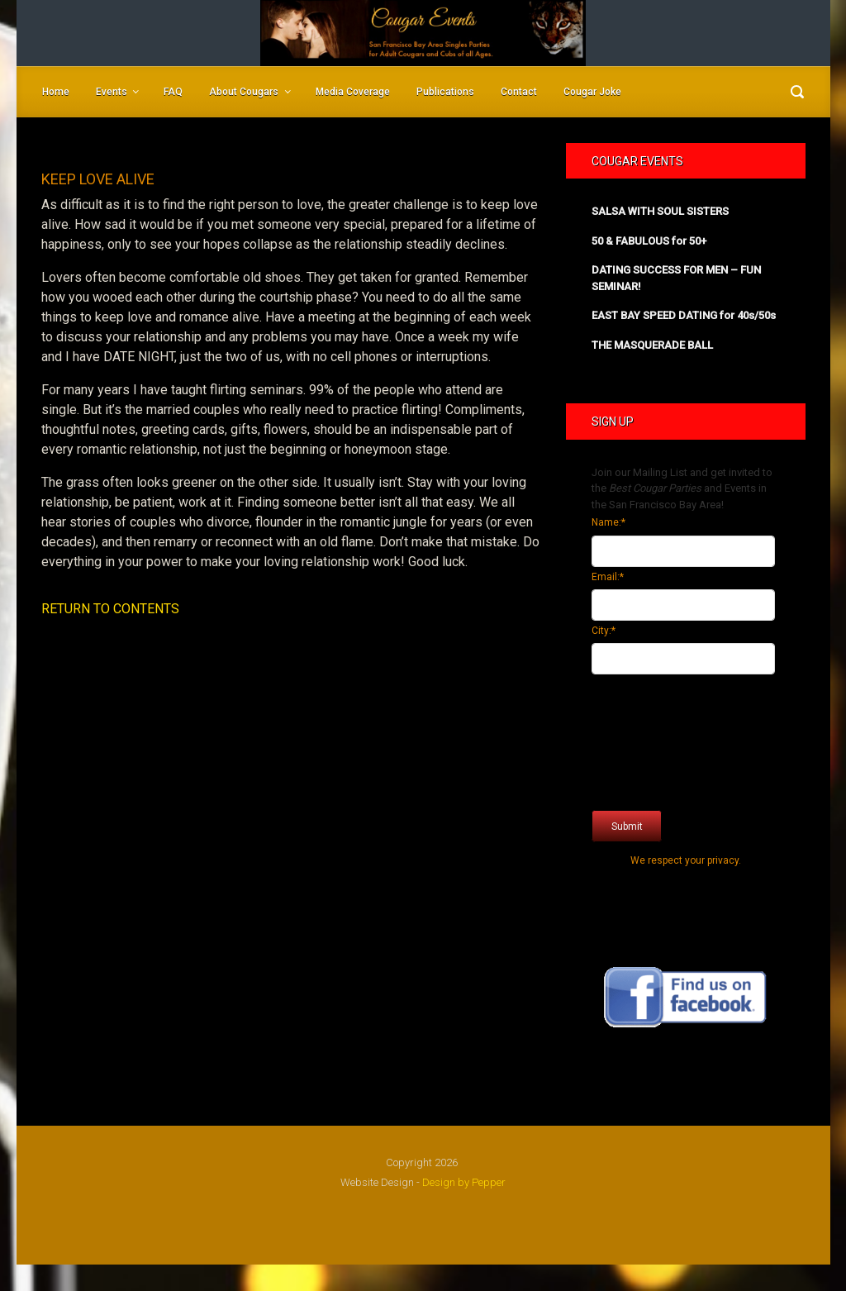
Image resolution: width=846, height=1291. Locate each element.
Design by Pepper (464, 1182)
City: (603, 630)
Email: (608, 577)
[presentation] (659, 738)
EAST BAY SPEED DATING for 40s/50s (684, 315)
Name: (608, 522)
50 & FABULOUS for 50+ (649, 241)
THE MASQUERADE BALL (652, 345)
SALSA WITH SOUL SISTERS (660, 211)
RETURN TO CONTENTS (110, 609)
